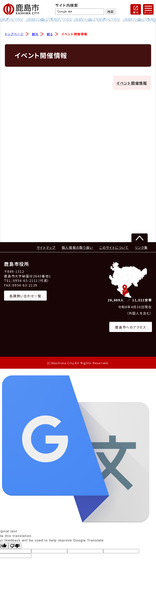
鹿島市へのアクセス (130, 327)
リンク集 (141, 247)
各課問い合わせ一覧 (25, 296)
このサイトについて (114, 247)
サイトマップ (46, 247)
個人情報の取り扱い (77, 247)
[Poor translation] (14, 546)
